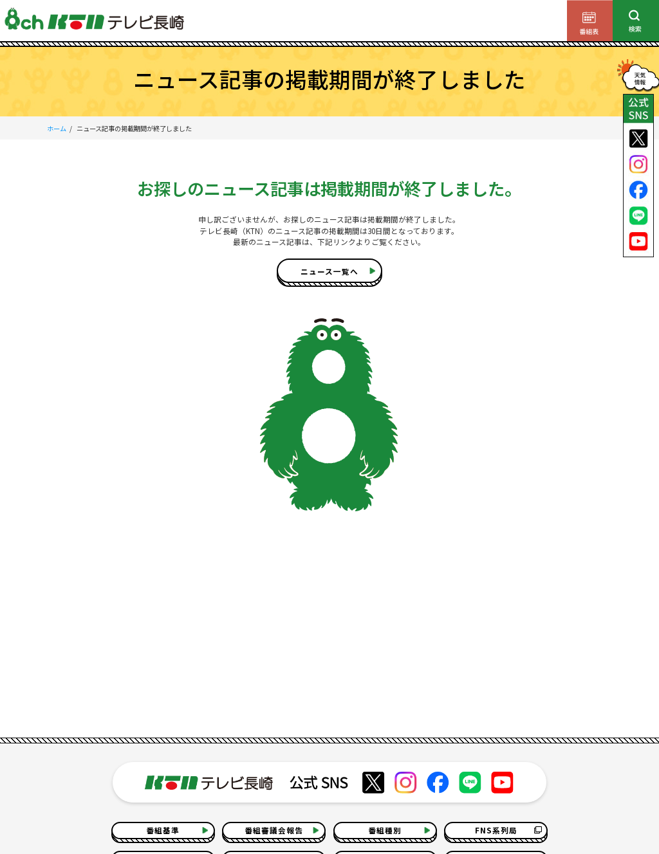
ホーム (56, 128)
